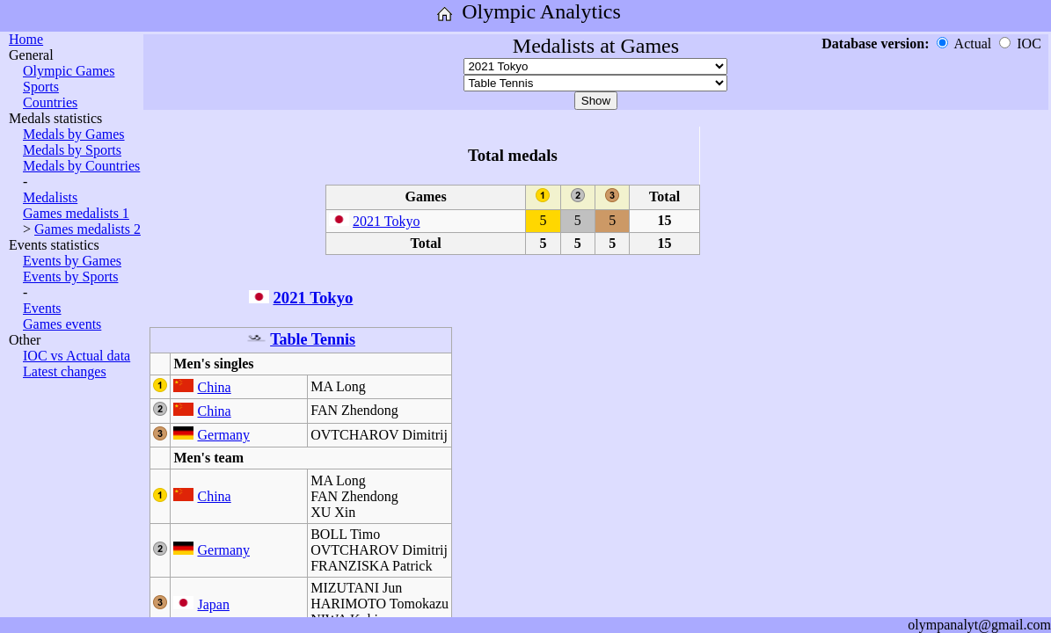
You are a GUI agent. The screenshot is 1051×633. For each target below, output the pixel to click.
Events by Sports (70, 276)
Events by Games (72, 260)
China (213, 387)
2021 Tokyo (386, 221)
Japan (213, 604)
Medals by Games (74, 134)
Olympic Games (68, 70)
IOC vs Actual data (76, 355)
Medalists (50, 197)
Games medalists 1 (76, 213)
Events (42, 308)
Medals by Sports (72, 149)
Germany (223, 434)
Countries (50, 102)
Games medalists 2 (87, 229)
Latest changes (64, 371)
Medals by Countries (81, 165)
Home (26, 39)
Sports (41, 86)
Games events (62, 323)
